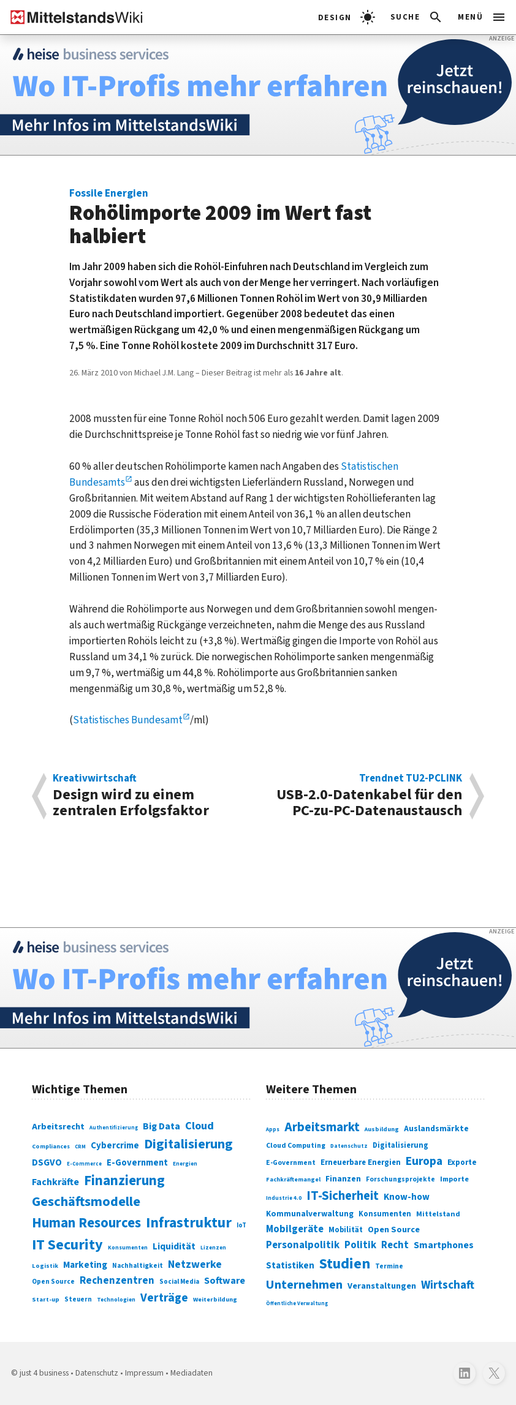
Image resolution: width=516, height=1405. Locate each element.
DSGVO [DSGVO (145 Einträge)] (47, 1162)
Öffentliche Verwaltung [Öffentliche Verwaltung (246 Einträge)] (297, 1303)
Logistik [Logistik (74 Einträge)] (45, 1265)
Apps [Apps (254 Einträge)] (272, 1130)
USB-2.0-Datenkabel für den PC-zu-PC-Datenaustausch (365, 796)
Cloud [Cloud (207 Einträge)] (199, 1126)
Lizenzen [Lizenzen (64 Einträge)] (213, 1248)
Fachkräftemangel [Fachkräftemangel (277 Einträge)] (293, 1179)
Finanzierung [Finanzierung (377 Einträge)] (124, 1181)
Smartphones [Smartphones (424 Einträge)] (444, 1245)
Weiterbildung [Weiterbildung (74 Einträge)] (215, 1299)
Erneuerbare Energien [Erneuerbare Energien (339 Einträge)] (361, 1162)
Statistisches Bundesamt (128, 720)
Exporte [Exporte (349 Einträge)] (462, 1162)
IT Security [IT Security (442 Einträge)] (67, 1245)
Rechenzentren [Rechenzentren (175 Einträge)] (117, 1280)
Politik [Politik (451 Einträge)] (360, 1245)
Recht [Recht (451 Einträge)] (395, 1245)
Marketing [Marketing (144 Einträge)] (85, 1264)
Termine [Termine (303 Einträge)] (389, 1266)
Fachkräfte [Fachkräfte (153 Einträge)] (55, 1182)
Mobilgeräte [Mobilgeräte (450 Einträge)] (295, 1229)
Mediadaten (191, 1373)
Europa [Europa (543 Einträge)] (424, 1161)
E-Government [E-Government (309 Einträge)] (291, 1163)
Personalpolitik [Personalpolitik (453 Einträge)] (303, 1245)
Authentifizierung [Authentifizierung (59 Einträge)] (113, 1127)
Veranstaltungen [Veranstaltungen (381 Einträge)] (381, 1285)
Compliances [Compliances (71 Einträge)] (51, 1146)
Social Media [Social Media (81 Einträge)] (179, 1281)
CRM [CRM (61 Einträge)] (80, 1147)
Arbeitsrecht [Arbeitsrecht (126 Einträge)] (58, 1126)
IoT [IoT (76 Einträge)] (241, 1225)
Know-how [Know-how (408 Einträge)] (407, 1196)
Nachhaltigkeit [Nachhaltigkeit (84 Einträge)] (137, 1266)
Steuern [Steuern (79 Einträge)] (78, 1299)
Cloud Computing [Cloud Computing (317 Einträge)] (295, 1145)
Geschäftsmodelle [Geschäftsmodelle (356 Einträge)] (86, 1201)
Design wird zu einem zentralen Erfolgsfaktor (150, 796)
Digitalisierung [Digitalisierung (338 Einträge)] (188, 1144)
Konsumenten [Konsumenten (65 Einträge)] (128, 1247)
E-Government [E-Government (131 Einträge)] (137, 1162)
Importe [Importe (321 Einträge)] (454, 1179)
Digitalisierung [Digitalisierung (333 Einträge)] (400, 1145)
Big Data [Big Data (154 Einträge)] (161, 1126)
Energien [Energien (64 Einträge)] (185, 1164)
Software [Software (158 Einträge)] (224, 1280)
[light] (346, 17)
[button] (417, 17)
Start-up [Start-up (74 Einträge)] (45, 1299)
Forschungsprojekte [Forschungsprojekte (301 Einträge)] (400, 1179)
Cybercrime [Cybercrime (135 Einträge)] (115, 1145)
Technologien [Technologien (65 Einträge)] (116, 1299)
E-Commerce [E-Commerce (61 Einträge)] (84, 1164)
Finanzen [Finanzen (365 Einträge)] (343, 1179)
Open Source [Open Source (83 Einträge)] (53, 1281)
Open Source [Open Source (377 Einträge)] (394, 1229)
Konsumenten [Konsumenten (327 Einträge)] (385, 1213)
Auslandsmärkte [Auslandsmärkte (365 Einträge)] (436, 1129)
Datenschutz (96, 1373)
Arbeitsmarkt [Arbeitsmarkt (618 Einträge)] (322, 1127)
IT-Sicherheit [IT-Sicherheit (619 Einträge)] (342, 1196)
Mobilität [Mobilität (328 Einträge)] (345, 1229)
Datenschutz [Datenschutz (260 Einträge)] (349, 1146)
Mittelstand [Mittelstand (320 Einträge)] (438, 1213)
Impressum (144, 1373)
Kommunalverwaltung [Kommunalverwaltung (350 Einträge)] (310, 1213)
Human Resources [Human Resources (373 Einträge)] (86, 1223)
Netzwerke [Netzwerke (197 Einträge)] (195, 1264)
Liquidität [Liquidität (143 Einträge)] (174, 1246)
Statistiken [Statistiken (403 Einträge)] (290, 1265)
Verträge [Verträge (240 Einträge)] (164, 1297)
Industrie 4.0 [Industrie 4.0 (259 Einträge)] (284, 1198)
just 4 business (44, 1373)
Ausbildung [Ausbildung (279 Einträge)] (382, 1129)
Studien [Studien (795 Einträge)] (344, 1264)
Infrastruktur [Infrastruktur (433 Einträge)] (189, 1223)
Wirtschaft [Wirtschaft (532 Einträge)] (447, 1285)
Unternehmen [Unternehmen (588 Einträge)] (304, 1285)
